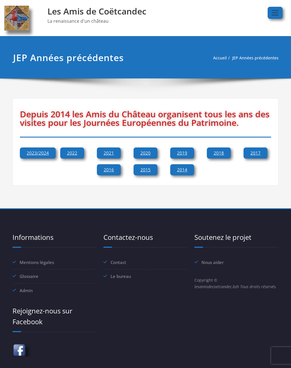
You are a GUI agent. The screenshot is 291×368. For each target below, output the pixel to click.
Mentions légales (37, 262)
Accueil (217, 58)
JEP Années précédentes (254, 58)
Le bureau (121, 276)
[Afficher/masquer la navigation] (275, 13)
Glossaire (29, 276)
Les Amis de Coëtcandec (96, 11)
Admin (26, 290)
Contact (118, 262)
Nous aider (212, 262)
